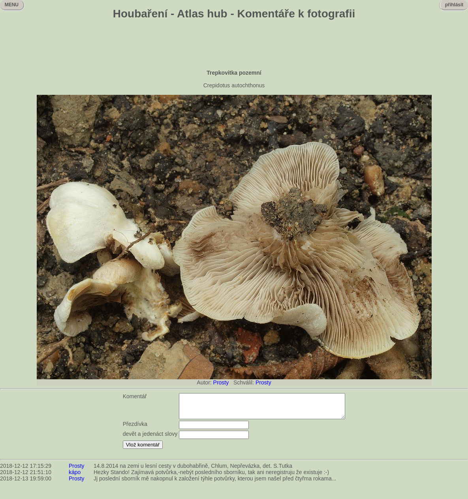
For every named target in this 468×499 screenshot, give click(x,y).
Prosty (221, 382)
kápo (75, 477)
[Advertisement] (234, 45)
